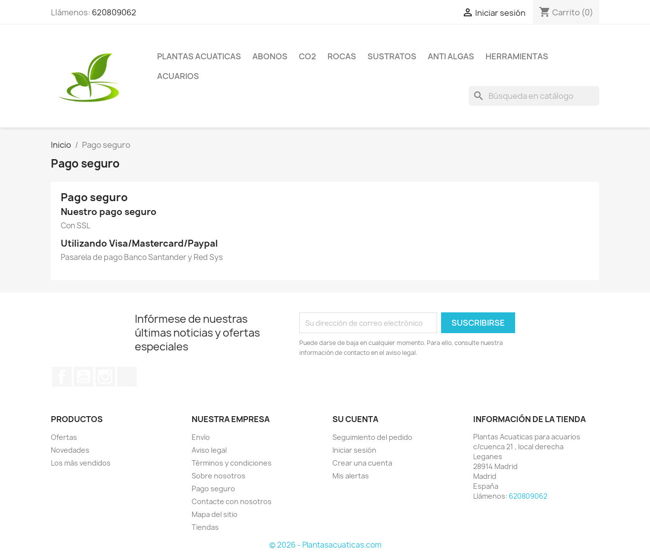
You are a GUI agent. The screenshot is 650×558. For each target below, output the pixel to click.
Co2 (307, 56)
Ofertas (64, 437)
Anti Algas (451, 56)
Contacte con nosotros (232, 501)
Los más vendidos (81, 463)
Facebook (62, 376)
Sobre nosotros (218, 475)
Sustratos (391, 56)
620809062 (114, 12)
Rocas (341, 56)
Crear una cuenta (362, 463)
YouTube (83, 376)
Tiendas (205, 527)
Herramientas (517, 56)
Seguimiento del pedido (372, 437)
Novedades (70, 450)
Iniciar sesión (354, 450)
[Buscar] (534, 96)
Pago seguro (213, 488)
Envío (201, 437)
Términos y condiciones (232, 463)
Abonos (269, 56)
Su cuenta (355, 419)
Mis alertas (350, 475)
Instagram (105, 376)
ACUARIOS (178, 76)
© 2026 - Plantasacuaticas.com (325, 545)
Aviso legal (209, 450)
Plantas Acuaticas (199, 56)
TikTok (127, 376)
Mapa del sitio (215, 514)
